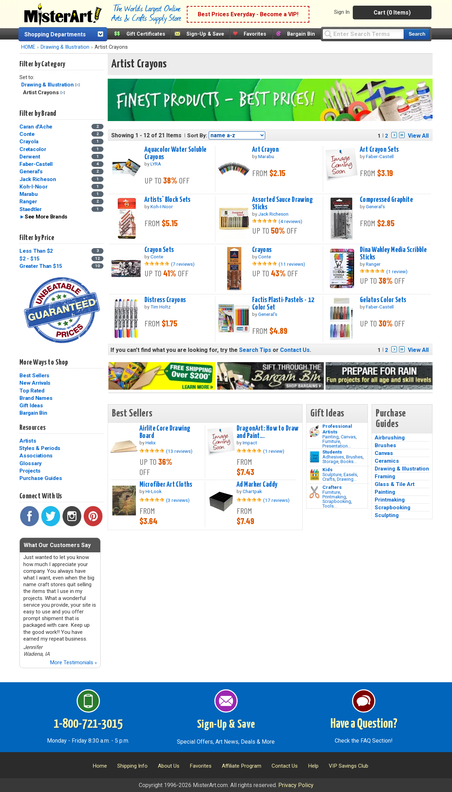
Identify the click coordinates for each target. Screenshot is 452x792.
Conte (27, 134)
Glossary (30, 463)
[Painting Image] (314, 431)
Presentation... (336, 446)
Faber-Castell (36, 164)
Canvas (348, 436)
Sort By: (197, 135)
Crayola (28, 141)
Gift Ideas (31, 405)
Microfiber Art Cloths (165, 484)
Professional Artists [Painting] (337, 428)
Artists (27, 441)
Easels (350, 474)
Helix (150, 442)
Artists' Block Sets (167, 199)
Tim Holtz (160, 307)
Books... (348, 461)
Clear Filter (77, 84)
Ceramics (387, 461)
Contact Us (295, 350)
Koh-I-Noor (33, 187)
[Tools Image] (314, 492)
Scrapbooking (336, 501)
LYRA (155, 164)
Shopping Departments (55, 34)
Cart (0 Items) (392, 12)
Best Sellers (34, 375)
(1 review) (397, 271)
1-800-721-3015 (88, 724)
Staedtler (30, 209)
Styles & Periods (39, 448)
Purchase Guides (40, 478)
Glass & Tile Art (395, 484)
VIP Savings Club (348, 766)
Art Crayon (265, 149)
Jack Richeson (37, 179)
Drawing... (347, 479)
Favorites (255, 34)
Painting (330, 436)
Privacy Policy (296, 785)
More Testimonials (73, 662)
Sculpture (331, 474)
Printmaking (334, 496)
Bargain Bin (301, 34)
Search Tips (255, 350)
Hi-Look (153, 491)
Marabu (28, 194)
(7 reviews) (183, 264)
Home (100, 766)
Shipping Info (132, 766)
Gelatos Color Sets (383, 300)
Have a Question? (364, 724)
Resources (32, 427)
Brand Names (35, 398)
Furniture (331, 441)
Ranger (28, 201)
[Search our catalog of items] (416, 34)
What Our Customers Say (57, 545)
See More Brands (46, 217)
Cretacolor (32, 149)
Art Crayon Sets (379, 149)
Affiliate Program (241, 766)
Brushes (354, 457)
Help (313, 766)
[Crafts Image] (314, 474)
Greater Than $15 (40, 266)
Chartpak (252, 491)
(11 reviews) (292, 264)
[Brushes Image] (314, 457)
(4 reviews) (290, 221)
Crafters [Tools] (332, 487)
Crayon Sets (159, 249)
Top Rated (31, 391)
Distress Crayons (165, 300)
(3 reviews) (178, 500)
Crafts (328, 479)
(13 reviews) (179, 451)
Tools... (329, 506)
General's (31, 171)
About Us (168, 766)
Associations (36, 455)
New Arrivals (34, 383)
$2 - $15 (29, 259)
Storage (330, 461)
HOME (28, 47)
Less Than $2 (36, 251)
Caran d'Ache (35, 127)
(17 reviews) (276, 500)
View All (418, 135)
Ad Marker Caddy (257, 484)
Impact (250, 442)
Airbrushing (390, 437)
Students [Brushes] (332, 452)
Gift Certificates (145, 34)
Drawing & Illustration (65, 47)
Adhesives (333, 457)
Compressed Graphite (386, 199)
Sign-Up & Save (205, 34)
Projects (30, 471)
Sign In (342, 12)
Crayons (262, 249)
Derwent (29, 157)
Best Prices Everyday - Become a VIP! (248, 14)
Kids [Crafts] (327, 469)
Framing (385, 476)
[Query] (363, 34)
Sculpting (387, 515)
